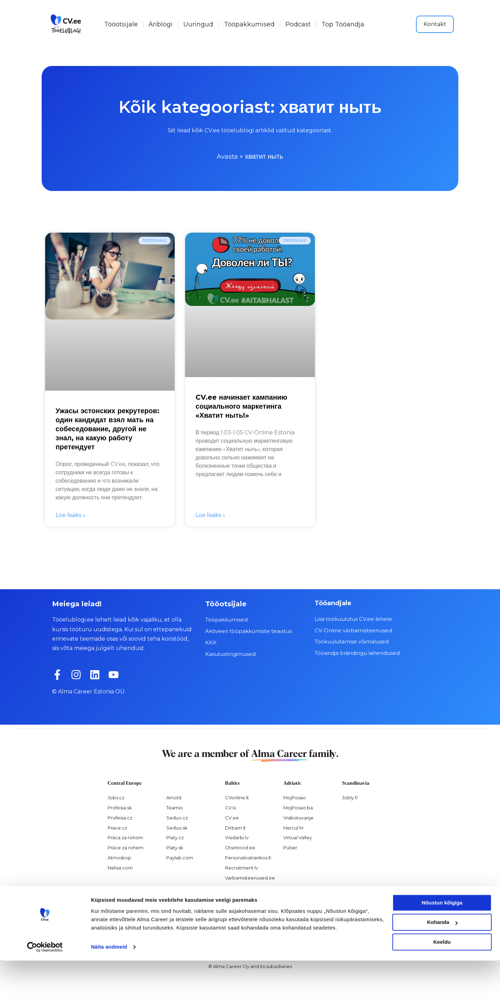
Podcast (298, 24)
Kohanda (442, 962)
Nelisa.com (120, 867)
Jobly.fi (350, 797)
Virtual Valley (297, 837)
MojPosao (294, 797)
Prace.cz (117, 827)
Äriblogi (161, 24)
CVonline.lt (237, 797)
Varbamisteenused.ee (250, 877)
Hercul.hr (293, 827)
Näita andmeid (109, 986)
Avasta (227, 156)
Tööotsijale (121, 24)
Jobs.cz (116, 797)
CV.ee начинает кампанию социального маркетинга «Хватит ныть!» (241, 406)
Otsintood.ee (240, 847)
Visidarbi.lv (237, 837)
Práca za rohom (125, 837)
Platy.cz (175, 837)
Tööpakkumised (249, 24)
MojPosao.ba (298, 807)
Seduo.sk (177, 827)
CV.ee (232, 817)
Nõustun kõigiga (442, 942)
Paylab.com (179, 857)
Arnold (173, 797)
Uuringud (198, 24)
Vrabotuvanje (298, 817)
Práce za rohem (125, 847)
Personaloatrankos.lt (248, 857)
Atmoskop (119, 857)
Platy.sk (174, 847)
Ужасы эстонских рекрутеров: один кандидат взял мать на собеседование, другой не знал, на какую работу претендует (107, 429)
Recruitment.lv (241, 867)
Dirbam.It (235, 827)
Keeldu (442, 981)
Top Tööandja (343, 24)
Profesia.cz (120, 817)
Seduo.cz (177, 817)
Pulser (290, 847)
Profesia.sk (120, 807)
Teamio (174, 807)
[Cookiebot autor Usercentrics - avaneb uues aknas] (45, 986)
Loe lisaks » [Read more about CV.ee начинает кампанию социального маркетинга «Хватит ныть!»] (210, 515)
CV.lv (230, 807)
